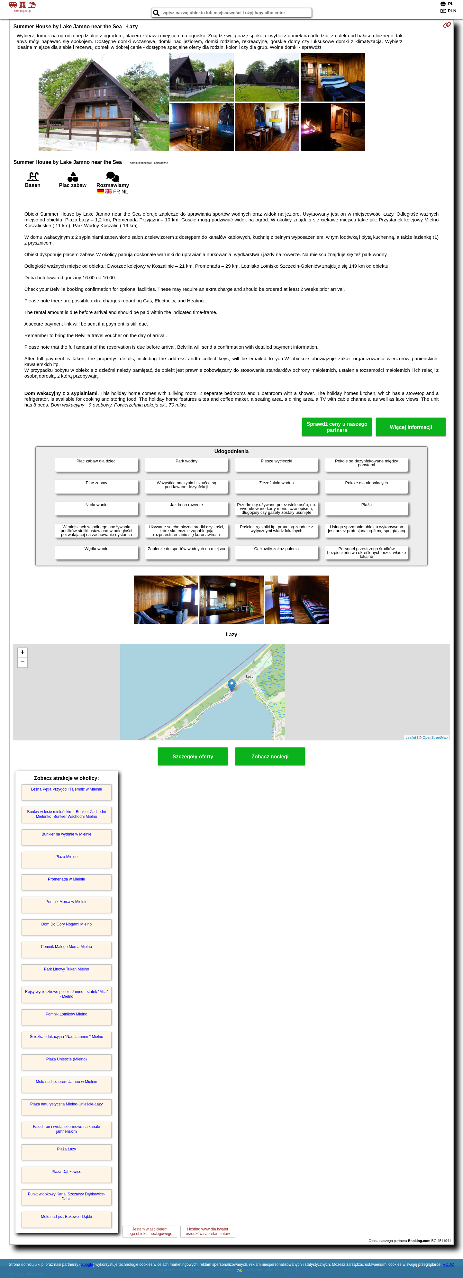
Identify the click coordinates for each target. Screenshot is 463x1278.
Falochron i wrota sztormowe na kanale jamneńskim (66, 1128)
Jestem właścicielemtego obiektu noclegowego (150, 1231)
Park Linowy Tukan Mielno (66, 969)
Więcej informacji (411, 427)
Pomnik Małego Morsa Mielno (66, 946)
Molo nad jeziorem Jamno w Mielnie (66, 1081)
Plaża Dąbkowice (66, 1171)
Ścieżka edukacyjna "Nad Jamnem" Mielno (66, 1036)
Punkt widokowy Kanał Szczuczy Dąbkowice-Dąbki (66, 1196)
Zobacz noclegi (270, 756)
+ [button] (23, 653)
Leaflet (410, 737)
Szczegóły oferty (193, 756)
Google (87, 1264)
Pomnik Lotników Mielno (66, 1014)
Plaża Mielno (66, 856)
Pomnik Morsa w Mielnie (66, 901)
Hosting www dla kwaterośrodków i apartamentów (208, 1231)
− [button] (23, 662)
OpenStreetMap (435, 737)
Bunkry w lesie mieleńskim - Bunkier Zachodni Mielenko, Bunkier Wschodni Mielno (66, 813)
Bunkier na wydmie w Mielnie (66, 834)
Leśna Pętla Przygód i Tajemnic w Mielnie (66, 789)
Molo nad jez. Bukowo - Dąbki (66, 1216)
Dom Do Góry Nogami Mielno (66, 924)
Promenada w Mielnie (66, 879)
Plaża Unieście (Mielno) (66, 1059)
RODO (448, 1264)
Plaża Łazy (66, 1149)
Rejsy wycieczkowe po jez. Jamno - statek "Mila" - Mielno (66, 993)
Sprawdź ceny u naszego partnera (336, 427)
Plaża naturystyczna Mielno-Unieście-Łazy (66, 1104)
